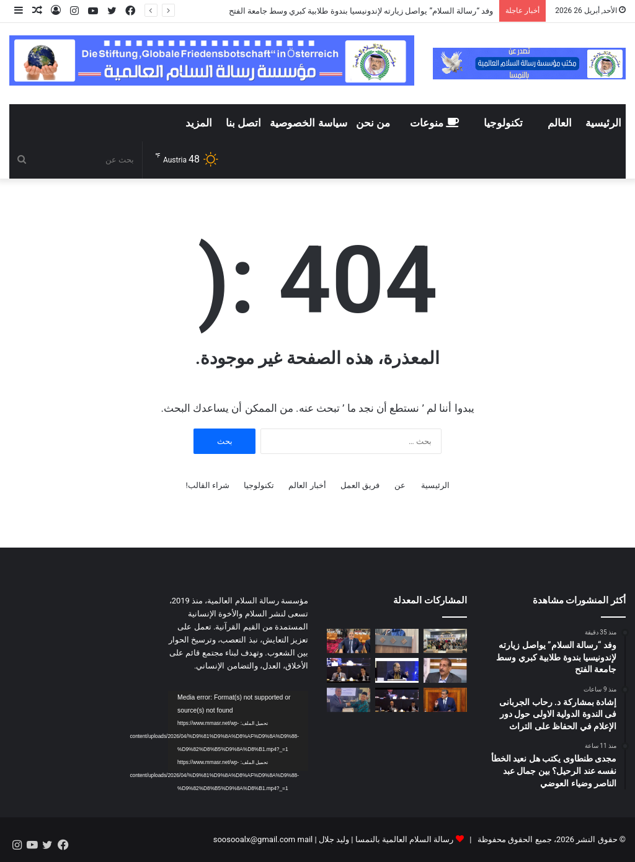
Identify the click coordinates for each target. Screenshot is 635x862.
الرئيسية (603, 123)
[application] (238, 731)
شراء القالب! (207, 485)
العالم (560, 123)
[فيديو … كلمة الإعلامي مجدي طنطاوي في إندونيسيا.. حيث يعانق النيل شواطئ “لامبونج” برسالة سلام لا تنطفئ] (397, 670)
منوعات (434, 123)
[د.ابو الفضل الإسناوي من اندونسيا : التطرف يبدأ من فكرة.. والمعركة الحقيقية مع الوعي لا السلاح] (348, 670)
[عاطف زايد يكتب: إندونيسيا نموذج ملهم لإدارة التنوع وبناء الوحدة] (445, 670)
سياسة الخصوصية (308, 123)
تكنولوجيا (503, 123)
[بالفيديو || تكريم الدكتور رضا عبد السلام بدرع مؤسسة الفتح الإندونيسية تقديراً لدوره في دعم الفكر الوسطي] (348, 700)
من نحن (373, 123)
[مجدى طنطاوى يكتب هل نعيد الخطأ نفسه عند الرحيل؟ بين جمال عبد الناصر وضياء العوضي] (348, 641)
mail (305, 839)
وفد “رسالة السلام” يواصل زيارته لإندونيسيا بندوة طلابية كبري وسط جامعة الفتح (361, 11)
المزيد (198, 123)
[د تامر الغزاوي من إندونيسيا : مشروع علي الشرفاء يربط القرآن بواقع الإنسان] (397, 700)
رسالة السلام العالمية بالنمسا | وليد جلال (385, 839)
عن (400, 485)
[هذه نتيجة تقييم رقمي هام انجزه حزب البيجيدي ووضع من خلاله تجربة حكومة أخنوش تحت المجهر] (445, 700)
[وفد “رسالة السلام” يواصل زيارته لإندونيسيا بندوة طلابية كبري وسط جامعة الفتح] (445, 641)
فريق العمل (360, 485)
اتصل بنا (243, 123)
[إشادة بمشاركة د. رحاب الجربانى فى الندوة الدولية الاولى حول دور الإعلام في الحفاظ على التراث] (397, 641)
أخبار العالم (307, 485)
